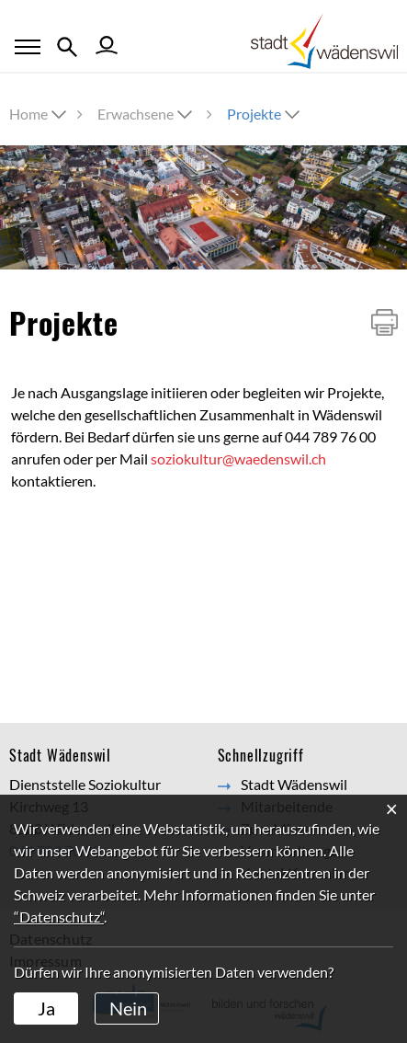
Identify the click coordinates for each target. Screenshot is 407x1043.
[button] (146, 113)
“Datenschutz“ (59, 916)
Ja (46, 1008)
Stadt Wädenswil (294, 784)
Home (28, 113)
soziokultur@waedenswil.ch (238, 458)
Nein (128, 1008)
